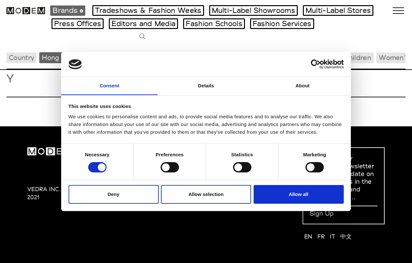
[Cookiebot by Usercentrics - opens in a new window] (315, 64)
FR (321, 236)
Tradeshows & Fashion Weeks (148, 10)
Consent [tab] (109, 85)
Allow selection (205, 194)
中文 (346, 236)
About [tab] (302, 85)
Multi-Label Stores (338, 10)
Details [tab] (206, 85)
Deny (113, 194)
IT (332, 236)
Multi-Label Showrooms (253, 10)
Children (357, 58)
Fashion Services (282, 23)
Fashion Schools (214, 23)
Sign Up (321, 213)
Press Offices (77, 23)
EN (308, 236)
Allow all (298, 194)
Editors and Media (143, 23)
